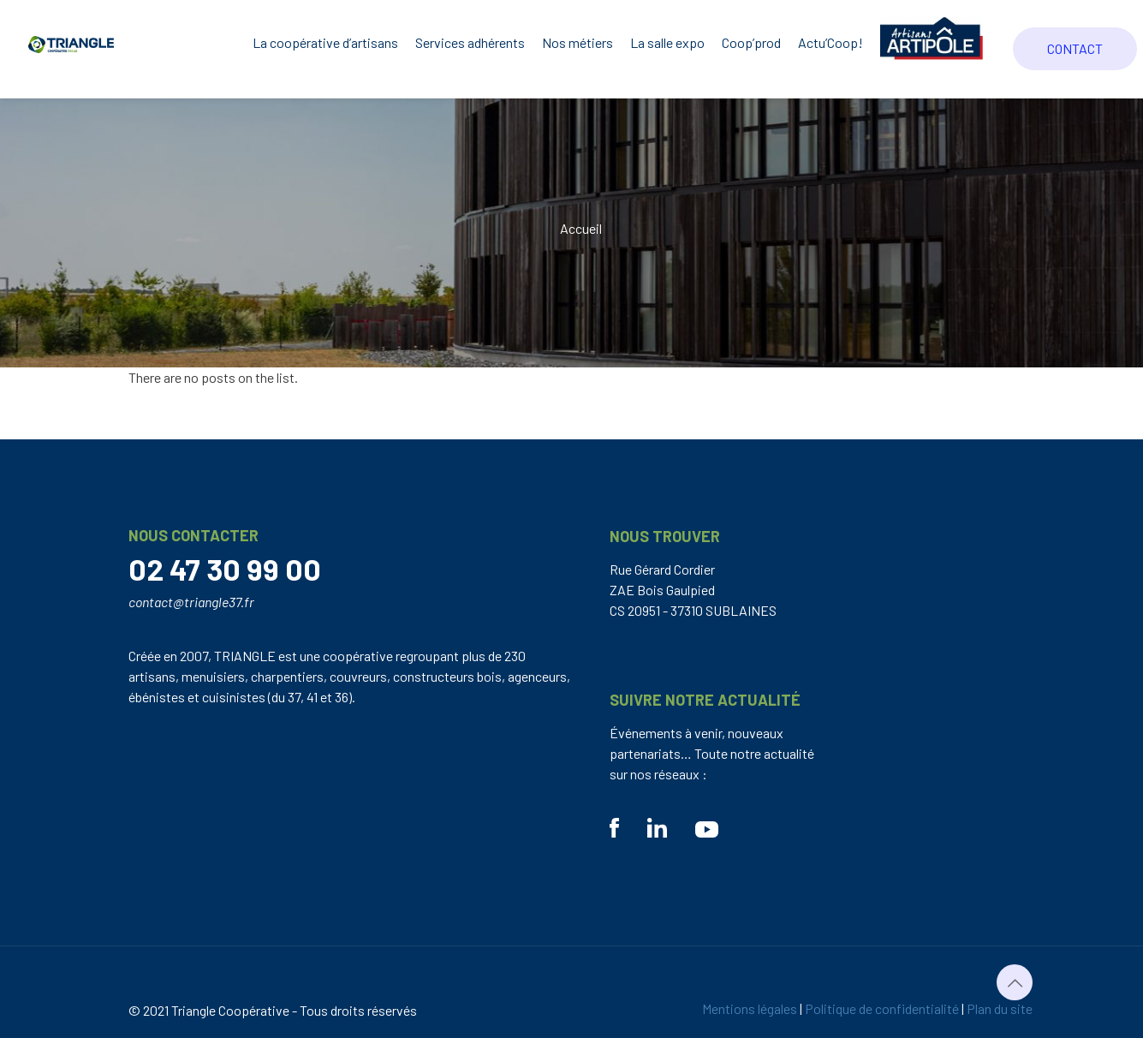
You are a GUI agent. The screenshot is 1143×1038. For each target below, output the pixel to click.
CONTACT (1075, 48)
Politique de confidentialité (882, 1008)
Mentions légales (749, 1008)
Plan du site (1000, 1008)
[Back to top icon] (1015, 982)
